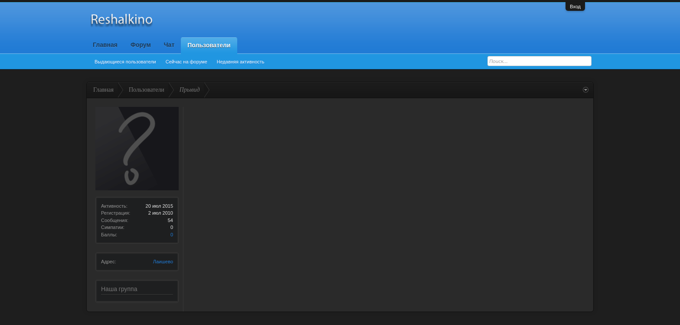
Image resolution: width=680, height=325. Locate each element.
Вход (575, 6)
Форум (141, 44)
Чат (169, 44)
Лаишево (163, 261)
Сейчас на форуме (186, 61)
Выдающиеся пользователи (125, 61)
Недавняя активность (241, 61)
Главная (105, 44)
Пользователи (208, 45)
